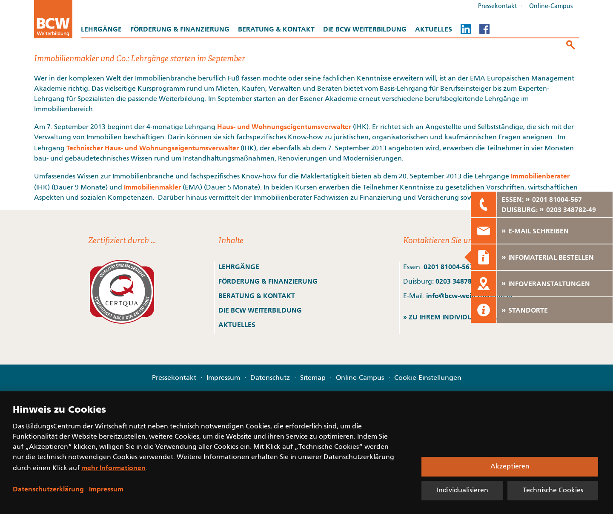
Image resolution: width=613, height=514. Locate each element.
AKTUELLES (236, 324)
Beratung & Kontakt (276, 29)
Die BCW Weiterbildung (365, 29)
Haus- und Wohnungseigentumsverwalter (284, 126)
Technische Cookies (553, 490)
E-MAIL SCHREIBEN (538, 231)
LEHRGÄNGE (238, 266)
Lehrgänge (101, 29)
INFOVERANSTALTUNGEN (549, 283)
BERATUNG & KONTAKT (257, 295)
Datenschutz (270, 378)
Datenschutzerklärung (48, 489)
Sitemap (313, 378)
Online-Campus (551, 6)
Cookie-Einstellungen (427, 378)
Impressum (223, 378)
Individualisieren (462, 490)
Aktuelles (433, 29)
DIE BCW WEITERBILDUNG (260, 310)
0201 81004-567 (448, 266)
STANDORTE (528, 310)
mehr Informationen (113, 467)
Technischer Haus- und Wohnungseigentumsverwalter (152, 148)
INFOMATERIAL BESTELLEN (551, 257)
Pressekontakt (497, 6)
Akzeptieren (510, 466)
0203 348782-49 (460, 281)
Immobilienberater (540, 176)
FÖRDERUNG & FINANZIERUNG (268, 281)
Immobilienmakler (152, 187)
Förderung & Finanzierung (179, 29)
